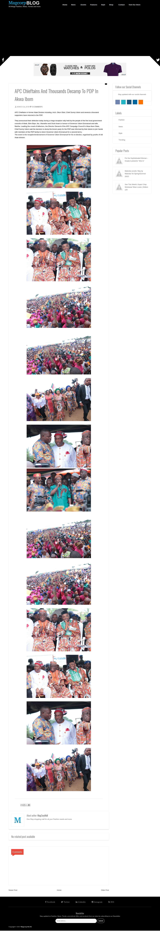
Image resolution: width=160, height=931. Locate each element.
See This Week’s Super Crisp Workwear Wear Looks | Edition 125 (136, 187)
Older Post (105, 890)
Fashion (122, 120)
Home (59, 890)
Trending (122, 140)
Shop (111, 5)
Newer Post (13, 890)
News (73, 5)
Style (120, 133)
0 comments (38, 107)
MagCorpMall (42, 815)
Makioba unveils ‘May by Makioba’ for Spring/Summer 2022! (135, 173)
